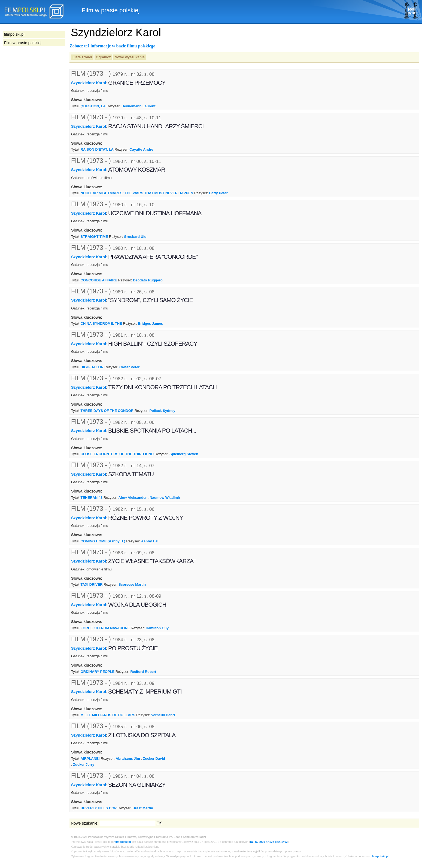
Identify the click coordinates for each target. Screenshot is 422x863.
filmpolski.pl (122, 841)
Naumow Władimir (165, 498)
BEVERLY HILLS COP (99, 808)
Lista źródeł (82, 57)
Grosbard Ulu (135, 237)
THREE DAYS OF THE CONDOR (107, 411)
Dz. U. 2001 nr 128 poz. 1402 (269, 841)
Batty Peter (218, 193)
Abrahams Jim (128, 758)
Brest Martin (142, 808)
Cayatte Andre (141, 149)
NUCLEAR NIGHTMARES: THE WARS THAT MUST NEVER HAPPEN (137, 193)
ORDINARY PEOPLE (98, 672)
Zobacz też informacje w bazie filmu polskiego (112, 46)
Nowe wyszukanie (130, 57)
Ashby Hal (149, 541)
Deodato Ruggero (148, 280)
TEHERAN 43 (92, 498)
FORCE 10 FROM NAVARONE (105, 628)
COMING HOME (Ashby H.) (103, 541)
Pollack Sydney (162, 411)
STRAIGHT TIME (94, 237)
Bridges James (150, 323)
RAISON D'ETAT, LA (97, 149)
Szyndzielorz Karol (88, 83)
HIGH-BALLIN (92, 367)
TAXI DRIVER (92, 584)
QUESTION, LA (93, 106)
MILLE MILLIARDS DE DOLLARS (108, 715)
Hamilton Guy (157, 628)
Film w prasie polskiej (22, 43)
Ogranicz (103, 57)
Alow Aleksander (133, 498)
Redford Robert (143, 672)
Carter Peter (129, 367)
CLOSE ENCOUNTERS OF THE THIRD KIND (117, 454)
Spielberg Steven (183, 454)
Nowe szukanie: (85, 823)
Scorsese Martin (132, 584)
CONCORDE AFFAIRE (99, 280)
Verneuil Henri (163, 715)
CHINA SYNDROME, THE (101, 323)
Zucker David (154, 758)
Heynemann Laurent (139, 106)
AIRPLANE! (90, 758)
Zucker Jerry (83, 764)
